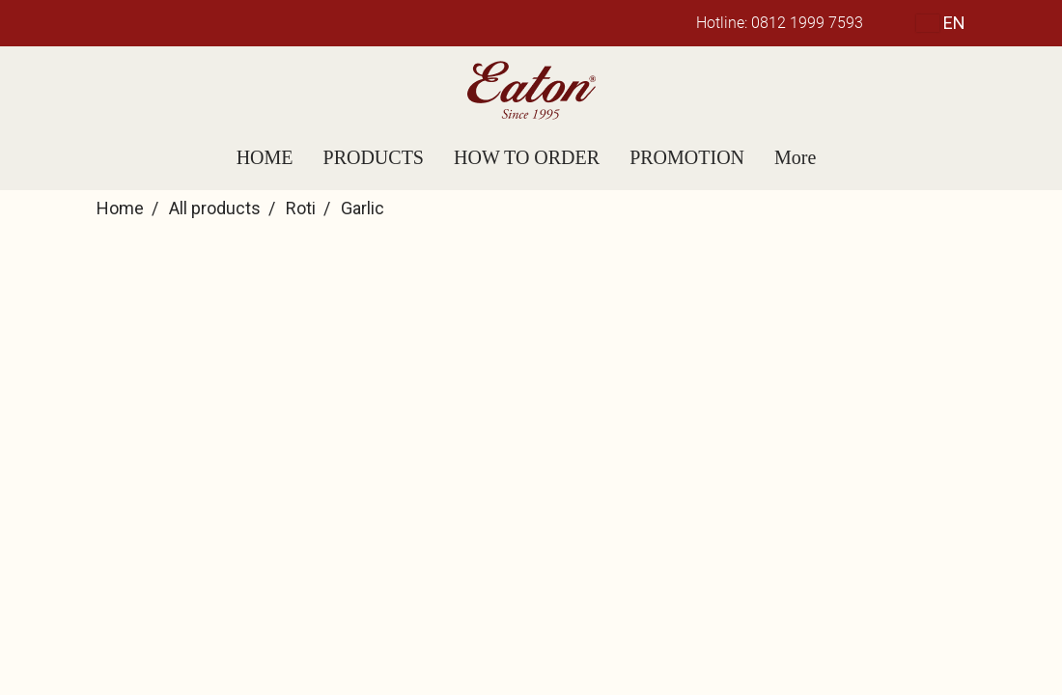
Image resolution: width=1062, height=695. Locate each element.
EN (940, 23)
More (795, 157)
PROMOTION (686, 157)
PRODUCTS (373, 157)
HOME (265, 157)
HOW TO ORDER (527, 157)
